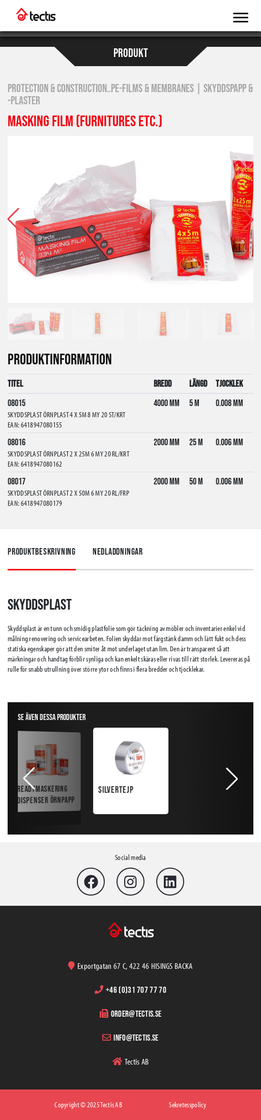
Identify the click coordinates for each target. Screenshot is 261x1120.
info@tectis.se (135, 1037)
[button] (248, 219)
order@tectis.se (136, 1013)
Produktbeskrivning (42, 552)
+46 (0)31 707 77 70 (136, 989)
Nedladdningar (118, 552)
